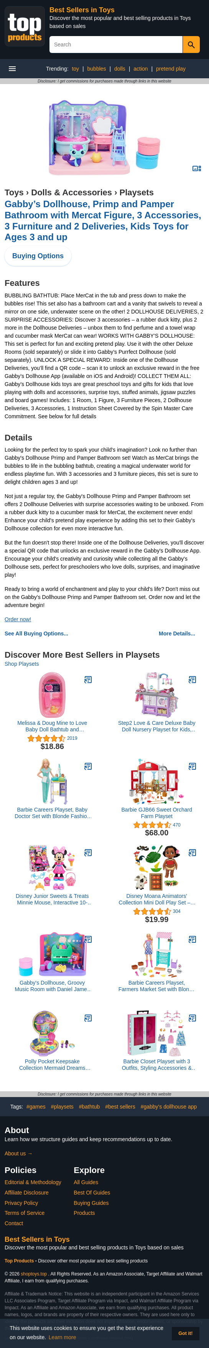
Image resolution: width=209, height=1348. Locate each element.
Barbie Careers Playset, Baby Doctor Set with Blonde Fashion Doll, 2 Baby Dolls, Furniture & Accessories (52, 813)
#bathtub (89, 1107)
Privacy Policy (21, 1203)
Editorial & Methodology (33, 1182)
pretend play (171, 69)
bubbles (96, 69)
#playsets (62, 1107)
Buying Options (38, 256)
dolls (119, 69)
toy (75, 69)
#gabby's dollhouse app (169, 1107)
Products (84, 1213)
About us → (19, 1153)
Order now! (18, 619)
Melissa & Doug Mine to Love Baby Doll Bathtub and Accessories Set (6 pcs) (52, 726)
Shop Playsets (22, 664)
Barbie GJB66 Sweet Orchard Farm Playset (157, 813)
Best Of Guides (92, 1193)
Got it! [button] (185, 1333)
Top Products (20, 1261)
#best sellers (120, 1107)
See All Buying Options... (36, 633)
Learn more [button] (62, 1337)
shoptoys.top (34, 1274)
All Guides (86, 1182)
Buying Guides (91, 1203)
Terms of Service (24, 1213)
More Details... (177, 633)
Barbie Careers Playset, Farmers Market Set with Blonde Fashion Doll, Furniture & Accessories (156, 986)
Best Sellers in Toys (82, 10)
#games (36, 1107)
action (140, 69)
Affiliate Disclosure (27, 1193)
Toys (14, 192)
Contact (14, 1223)
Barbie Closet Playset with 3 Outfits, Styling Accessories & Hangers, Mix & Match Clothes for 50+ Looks (156, 1064)
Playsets (137, 192)
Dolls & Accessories (71, 192)
